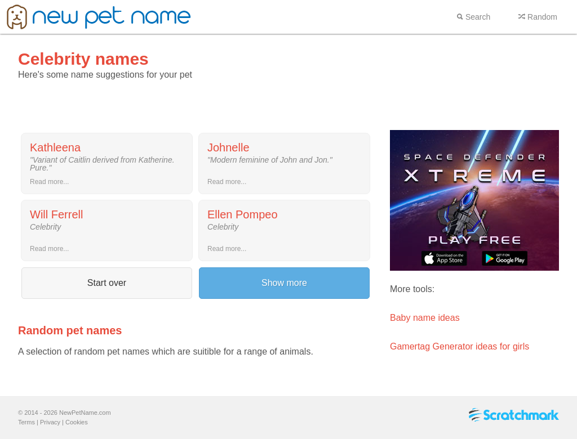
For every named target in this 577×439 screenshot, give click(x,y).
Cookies (76, 422)
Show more (284, 283)
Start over (106, 283)
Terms (26, 422)
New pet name (99, 17)
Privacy (50, 422)
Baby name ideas (425, 317)
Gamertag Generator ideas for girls (459, 346)
